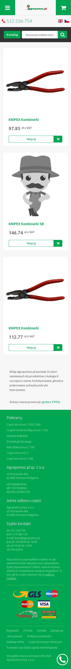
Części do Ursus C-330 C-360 (24, 424)
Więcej (31, 139)
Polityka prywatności (39, 636)
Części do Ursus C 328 (20, 458)
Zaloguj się (57, 630)
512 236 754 (19, 21)
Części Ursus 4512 (17, 452)
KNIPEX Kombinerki (24, 119)
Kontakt (41, 630)
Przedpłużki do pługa (19, 441)
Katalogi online (15, 641)
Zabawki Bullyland (17, 435)
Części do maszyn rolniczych (45, 641)
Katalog (12, 34)
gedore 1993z (51, 402)
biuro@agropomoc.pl (27, 538)
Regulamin (13, 630)
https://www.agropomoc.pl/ (35, 7)
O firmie (28, 630)
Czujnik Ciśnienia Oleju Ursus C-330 (27, 430)
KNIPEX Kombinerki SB (26, 224)
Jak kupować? (15, 636)
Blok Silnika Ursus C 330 (20, 447)
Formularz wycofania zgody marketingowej (32, 647)
